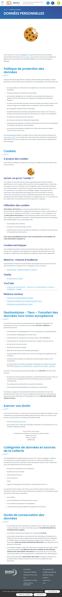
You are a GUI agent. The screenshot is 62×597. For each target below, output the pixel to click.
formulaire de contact (18, 421)
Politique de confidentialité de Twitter (20, 304)
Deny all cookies (24, 594)
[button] (53, 3)
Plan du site (46, 580)
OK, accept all (52, 591)
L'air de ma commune (29, 572)
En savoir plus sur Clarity (15, 278)
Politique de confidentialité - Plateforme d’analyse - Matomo (34, 366)
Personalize (40, 594)
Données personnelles (49, 572)
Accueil (5, 9)
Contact (46, 578)
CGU (44, 583)
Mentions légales (48, 575)
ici (24, 239)
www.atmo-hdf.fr (28, 57)
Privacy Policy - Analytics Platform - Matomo (22, 270)
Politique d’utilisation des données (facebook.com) (24, 301)
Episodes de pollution (30, 575)
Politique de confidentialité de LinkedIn (20, 298)
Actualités (26, 569)
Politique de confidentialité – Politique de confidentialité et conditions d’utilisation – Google (30, 288)
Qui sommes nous (48, 569)
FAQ (24, 578)
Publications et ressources (28, 584)
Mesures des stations (30, 580)
